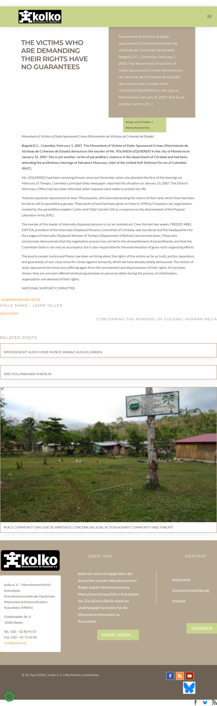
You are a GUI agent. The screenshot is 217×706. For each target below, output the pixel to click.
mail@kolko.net (15, 643)
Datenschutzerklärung (190, 590)
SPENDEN (201, 628)
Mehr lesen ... (118, 634)
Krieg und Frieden (138, 122)
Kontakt (179, 601)
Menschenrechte (138, 127)
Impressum (181, 579)
